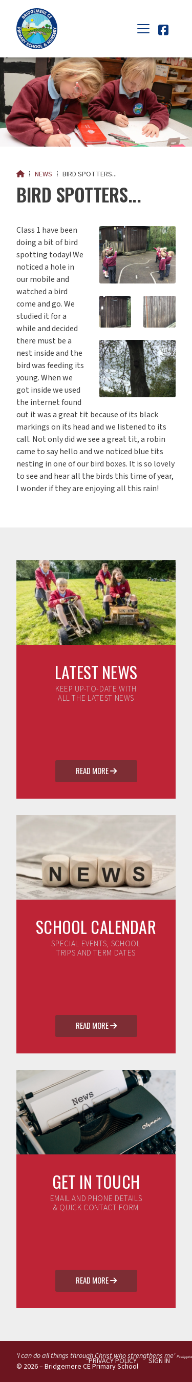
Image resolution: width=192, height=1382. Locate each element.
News (43, 174)
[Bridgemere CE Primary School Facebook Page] (163, 31)
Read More (96, 771)
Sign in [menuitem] (159, 1361)
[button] (143, 28)
